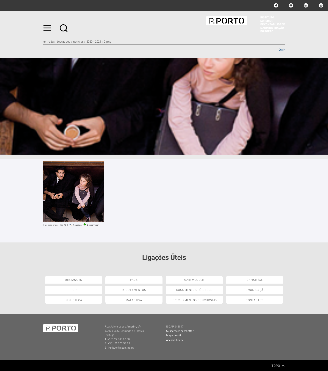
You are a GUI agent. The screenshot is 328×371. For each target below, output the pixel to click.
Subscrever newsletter (180, 330)
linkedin (306, 5)
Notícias (78, 41)
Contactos (254, 300)
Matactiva (134, 300)
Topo (278, 365)
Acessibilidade (175, 340)
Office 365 (254, 279)
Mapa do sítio (174, 335)
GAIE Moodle (194, 279)
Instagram (321, 5)
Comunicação (255, 290)
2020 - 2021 (93, 41)
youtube (291, 5)
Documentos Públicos (194, 290)
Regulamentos (134, 290)
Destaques (63, 41)
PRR (73, 290)
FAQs (134, 279)
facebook (276, 5)
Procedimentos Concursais (194, 300)
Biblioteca (73, 300)
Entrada (48, 41)
